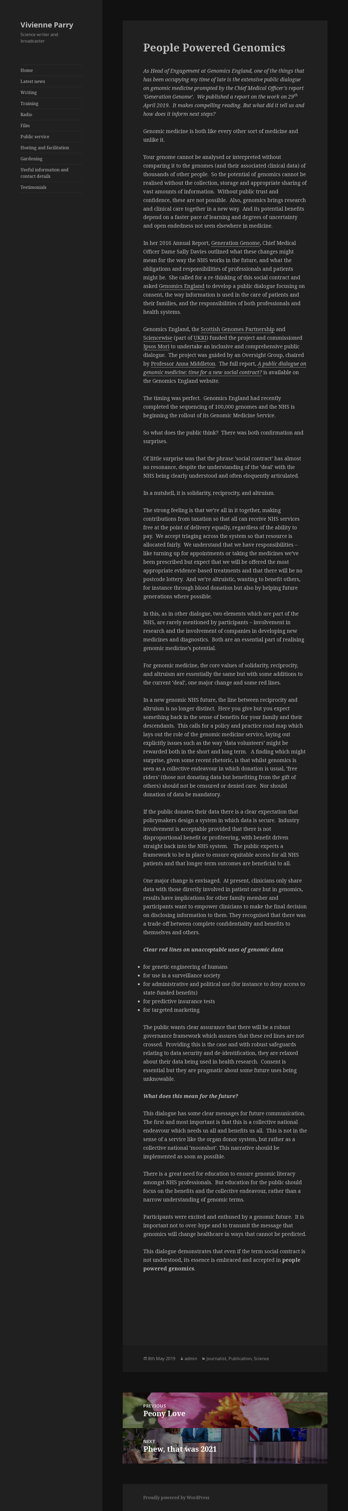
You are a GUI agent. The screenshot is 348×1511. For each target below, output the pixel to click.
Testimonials (33, 187)
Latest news (33, 81)
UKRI (200, 337)
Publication (240, 1358)
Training (30, 103)
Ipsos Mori (156, 346)
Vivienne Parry (47, 25)
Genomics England (181, 286)
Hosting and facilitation (45, 148)
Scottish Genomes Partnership (238, 329)
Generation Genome (235, 242)
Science (261, 1358)
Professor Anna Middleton (183, 363)
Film (25, 125)
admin (191, 1358)
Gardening (32, 159)
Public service (35, 137)
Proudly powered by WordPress (176, 1497)
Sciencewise (157, 337)
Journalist (216, 1358)
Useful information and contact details (45, 173)
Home (27, 70)
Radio (26, 114)
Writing (29, 92)
